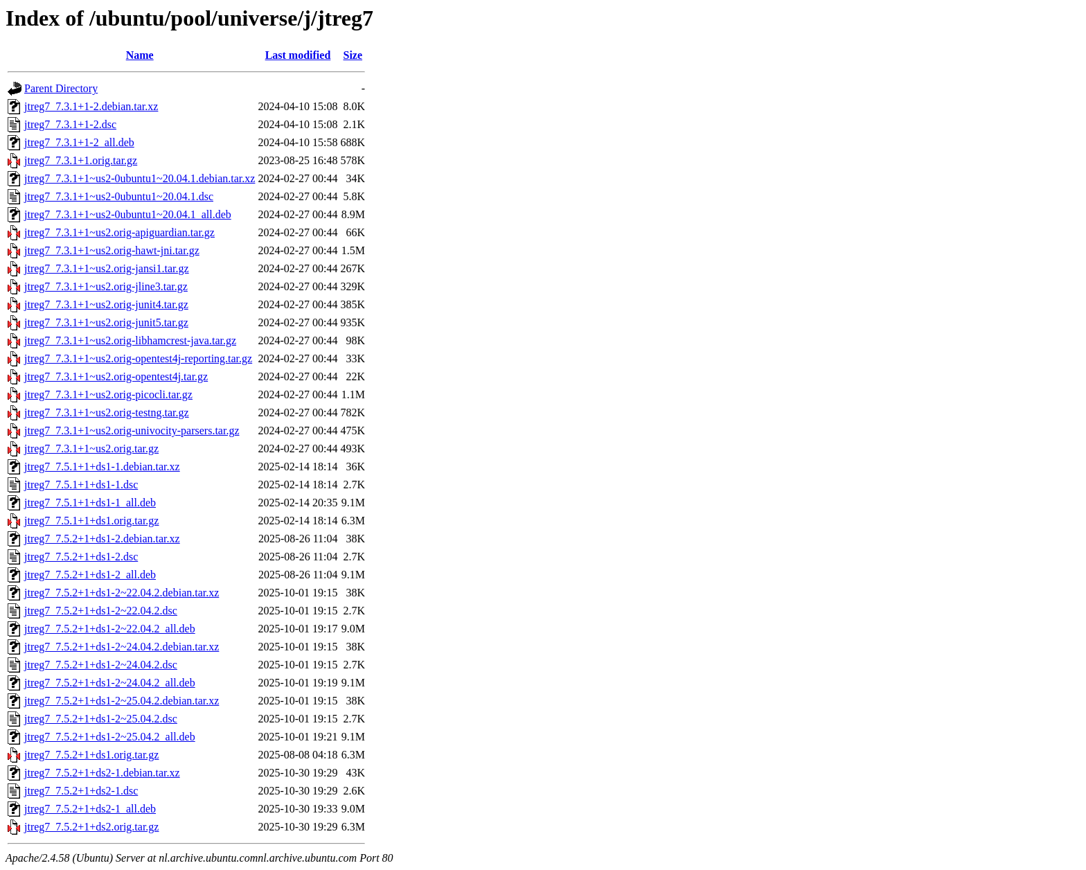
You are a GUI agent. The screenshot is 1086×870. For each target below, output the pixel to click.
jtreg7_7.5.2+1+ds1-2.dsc (81, 556)
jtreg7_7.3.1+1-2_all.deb (79, 142)
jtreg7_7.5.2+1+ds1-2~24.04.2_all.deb (109, 683)
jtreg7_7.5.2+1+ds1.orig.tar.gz (91, 755)
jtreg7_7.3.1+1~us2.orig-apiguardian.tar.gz (119, 232)
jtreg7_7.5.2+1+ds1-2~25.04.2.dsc (100, 719)
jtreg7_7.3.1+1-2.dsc (70, 124)
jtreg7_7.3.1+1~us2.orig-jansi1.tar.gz (106, 268)
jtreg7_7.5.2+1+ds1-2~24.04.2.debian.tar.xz (121, 646)
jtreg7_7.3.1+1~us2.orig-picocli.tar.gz (108, 394)
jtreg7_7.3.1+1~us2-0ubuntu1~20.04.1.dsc (118, 196)
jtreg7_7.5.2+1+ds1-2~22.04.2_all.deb (109, 628)
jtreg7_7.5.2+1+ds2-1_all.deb (90, 809)
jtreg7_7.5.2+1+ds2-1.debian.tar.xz (102, 773)
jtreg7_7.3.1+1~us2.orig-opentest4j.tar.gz (116, 376)
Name (140, 55)
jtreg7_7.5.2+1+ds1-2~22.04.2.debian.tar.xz (121, 592)
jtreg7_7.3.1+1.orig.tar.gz (80, 160)
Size (353, 55)
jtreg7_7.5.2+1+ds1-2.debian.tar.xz (102, 538)
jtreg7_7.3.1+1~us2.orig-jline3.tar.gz (106, 286)
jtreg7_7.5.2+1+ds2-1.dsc (81, 791)
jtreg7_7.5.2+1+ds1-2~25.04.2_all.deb (109, 737)
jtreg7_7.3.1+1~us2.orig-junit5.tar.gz (106, 322)
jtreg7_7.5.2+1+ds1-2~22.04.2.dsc (100, 610)
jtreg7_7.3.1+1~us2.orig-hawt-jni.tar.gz (111, 250)
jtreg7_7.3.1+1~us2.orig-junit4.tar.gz (106, 304)
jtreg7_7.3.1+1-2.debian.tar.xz (91, 106)
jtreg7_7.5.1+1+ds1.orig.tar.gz (91, 520)
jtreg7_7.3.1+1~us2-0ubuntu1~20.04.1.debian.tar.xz (139, 178)
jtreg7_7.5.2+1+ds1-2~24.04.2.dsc (100, 665)
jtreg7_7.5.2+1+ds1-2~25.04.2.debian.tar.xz (121, 701)
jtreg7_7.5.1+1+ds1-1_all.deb (90, 502)
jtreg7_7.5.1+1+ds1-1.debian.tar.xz (102, 466)
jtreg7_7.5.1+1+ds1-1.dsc (81, 484)
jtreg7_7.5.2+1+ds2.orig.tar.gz (91, 827)
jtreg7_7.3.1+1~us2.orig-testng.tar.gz (106, 412)
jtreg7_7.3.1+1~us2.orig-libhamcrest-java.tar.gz (130, 340)
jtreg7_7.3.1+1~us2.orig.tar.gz (91, 448)
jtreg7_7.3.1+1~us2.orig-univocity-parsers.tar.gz (132, 430)
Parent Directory (61, 88)
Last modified (298, 55)
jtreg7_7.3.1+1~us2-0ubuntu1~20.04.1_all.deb (127, 214)
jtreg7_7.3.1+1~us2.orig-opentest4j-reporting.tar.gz (138, 358)
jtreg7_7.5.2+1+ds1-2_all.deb (90, 574)
